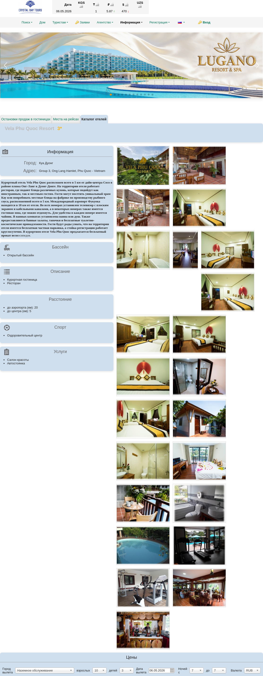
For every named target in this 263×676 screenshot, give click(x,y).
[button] (257, 65)
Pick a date (172, 670)
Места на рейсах (66, 119)
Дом (42, 22)
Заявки (85, 22)
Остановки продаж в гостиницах (25, 119)
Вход (206, 22)
